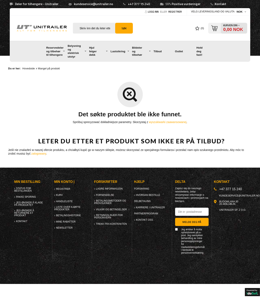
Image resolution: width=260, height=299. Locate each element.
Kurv (59, 195)
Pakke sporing (26, 197)
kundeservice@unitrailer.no (93, 4)
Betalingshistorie (68, 215)
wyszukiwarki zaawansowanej (167, 122)
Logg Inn (153, 12)
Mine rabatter (66, 221)
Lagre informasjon (109, 189)
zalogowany (38, 153)
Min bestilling (27, 181)
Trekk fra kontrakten (111, 224)
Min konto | (64, 181)
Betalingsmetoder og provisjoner (110, 202)
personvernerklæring (192, 252)
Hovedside (28, 68)
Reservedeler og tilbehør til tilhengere (54, 51)
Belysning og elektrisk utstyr (74, 51)
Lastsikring (117, 51)
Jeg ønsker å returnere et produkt (24, 213)
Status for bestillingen (23, 189)
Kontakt (220, 4)
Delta (180, 181)
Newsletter (64, 228)
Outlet (179, 51)
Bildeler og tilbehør (137, 51)
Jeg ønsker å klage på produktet (28, 203)
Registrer (175, 12)
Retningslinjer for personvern (108, 216)
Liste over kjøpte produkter (67, 208)
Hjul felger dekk (93, 51)
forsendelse (105, 195)
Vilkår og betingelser (111, 209)
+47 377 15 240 (139, 4)
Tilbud (158, 51)
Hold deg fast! (199, 51)
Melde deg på (191, 222)
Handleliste (64, 201)
